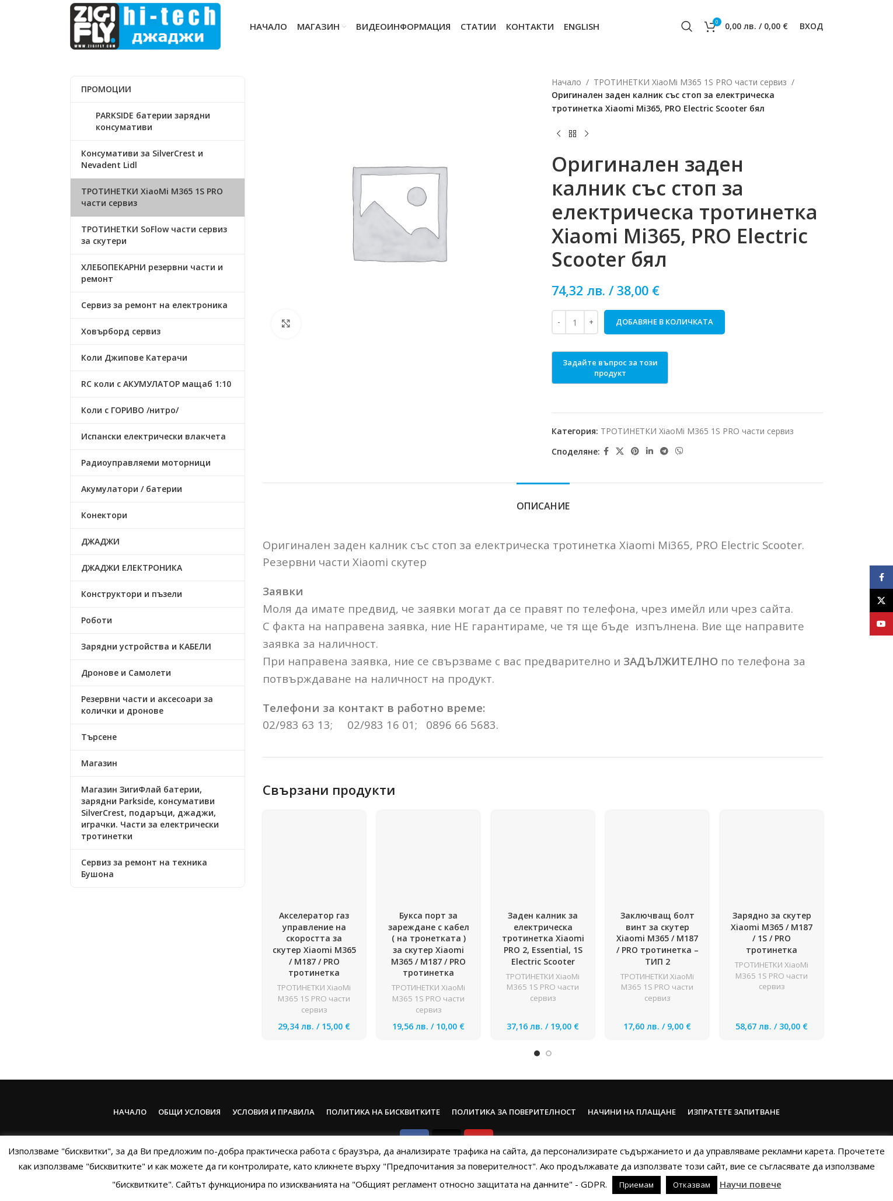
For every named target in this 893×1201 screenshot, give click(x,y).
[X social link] (619, 451)
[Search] (687, 26)
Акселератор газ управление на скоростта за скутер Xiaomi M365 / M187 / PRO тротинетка (314, 881)
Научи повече (751, 1184)
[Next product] (587, 134)
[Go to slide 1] (537, 1042)
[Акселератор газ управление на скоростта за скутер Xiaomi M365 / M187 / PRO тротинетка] (314, 830)
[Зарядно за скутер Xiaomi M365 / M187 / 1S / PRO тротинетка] (771, 830)
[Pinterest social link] (635, 451)
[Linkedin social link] (650, 451)
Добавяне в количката (664, 321)
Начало (566, 82)
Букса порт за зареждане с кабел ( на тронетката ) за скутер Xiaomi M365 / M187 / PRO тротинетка (428, 893)
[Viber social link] (679, 451)
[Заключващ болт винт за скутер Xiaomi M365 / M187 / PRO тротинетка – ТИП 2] (657, 830)
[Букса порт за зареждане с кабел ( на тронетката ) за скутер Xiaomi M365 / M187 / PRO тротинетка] (428, 836)
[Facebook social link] (606, 451)
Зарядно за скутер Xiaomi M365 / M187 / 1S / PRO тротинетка (771, 870)
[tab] (543, 500)
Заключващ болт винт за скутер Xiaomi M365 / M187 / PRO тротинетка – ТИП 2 (657, 875)
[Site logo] (145, 25)
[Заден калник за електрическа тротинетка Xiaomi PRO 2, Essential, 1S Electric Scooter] (542, 862)
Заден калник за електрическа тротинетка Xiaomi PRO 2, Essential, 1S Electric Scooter (543, 938)
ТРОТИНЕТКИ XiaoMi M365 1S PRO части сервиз (690, 82)
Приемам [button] (636, 1184)
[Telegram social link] (664, 451)
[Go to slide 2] (549, 1042)
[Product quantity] (575, 322)
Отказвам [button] (691, 1184)
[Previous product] (559, 134)
